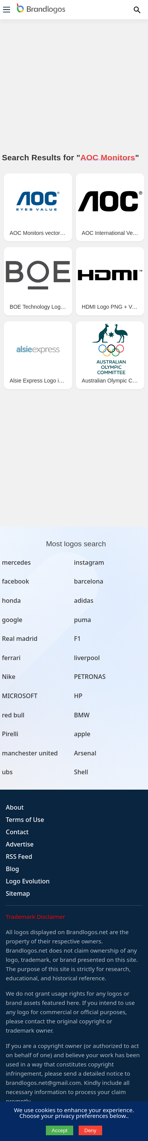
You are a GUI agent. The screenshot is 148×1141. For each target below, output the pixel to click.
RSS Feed (19, 856)
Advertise (20, 844)
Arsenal (85, 753)
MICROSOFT (19, 696)
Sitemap (18, 893)
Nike (8, 676)
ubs (7, 772)
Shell (81, 772)
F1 (77, 638)
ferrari (11, 658)
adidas (83, 600)
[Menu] (6, 9)
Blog (12, 869)
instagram (89, 562)
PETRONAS (90, 676)
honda (11, 600)
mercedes (16, 562)
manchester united (30, 753)
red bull (13, 715)
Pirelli (10, 734)
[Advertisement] (74, 90)
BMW (81, 715)
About (15, 807)
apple (82, 734)
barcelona (88, 581)
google (12, 619)
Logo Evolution (28, 881)
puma (82, 619)
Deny (90, 1130)
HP (78, 696)
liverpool (87, 658)
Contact (17, 832)
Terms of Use (25, 819)
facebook (15, 581)
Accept (59, 1130)
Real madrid (19, 638)
